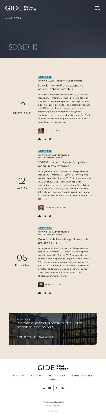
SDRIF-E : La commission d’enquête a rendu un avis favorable (62, 164)
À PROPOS (36, 376)
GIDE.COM (18, 376)
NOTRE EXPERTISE (82, 376)
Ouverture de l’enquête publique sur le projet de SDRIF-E (63, 241)
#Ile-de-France (74, 81)
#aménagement (56, 81)
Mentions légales (53, 405)
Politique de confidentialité (53, 402)
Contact (53, 379)
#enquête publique (58, 155)
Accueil (8, 18)
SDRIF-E (17, 18)
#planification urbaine (50, 158)
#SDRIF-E (42, 81)
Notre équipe (57, 376)
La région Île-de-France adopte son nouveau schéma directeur (61, 87)
